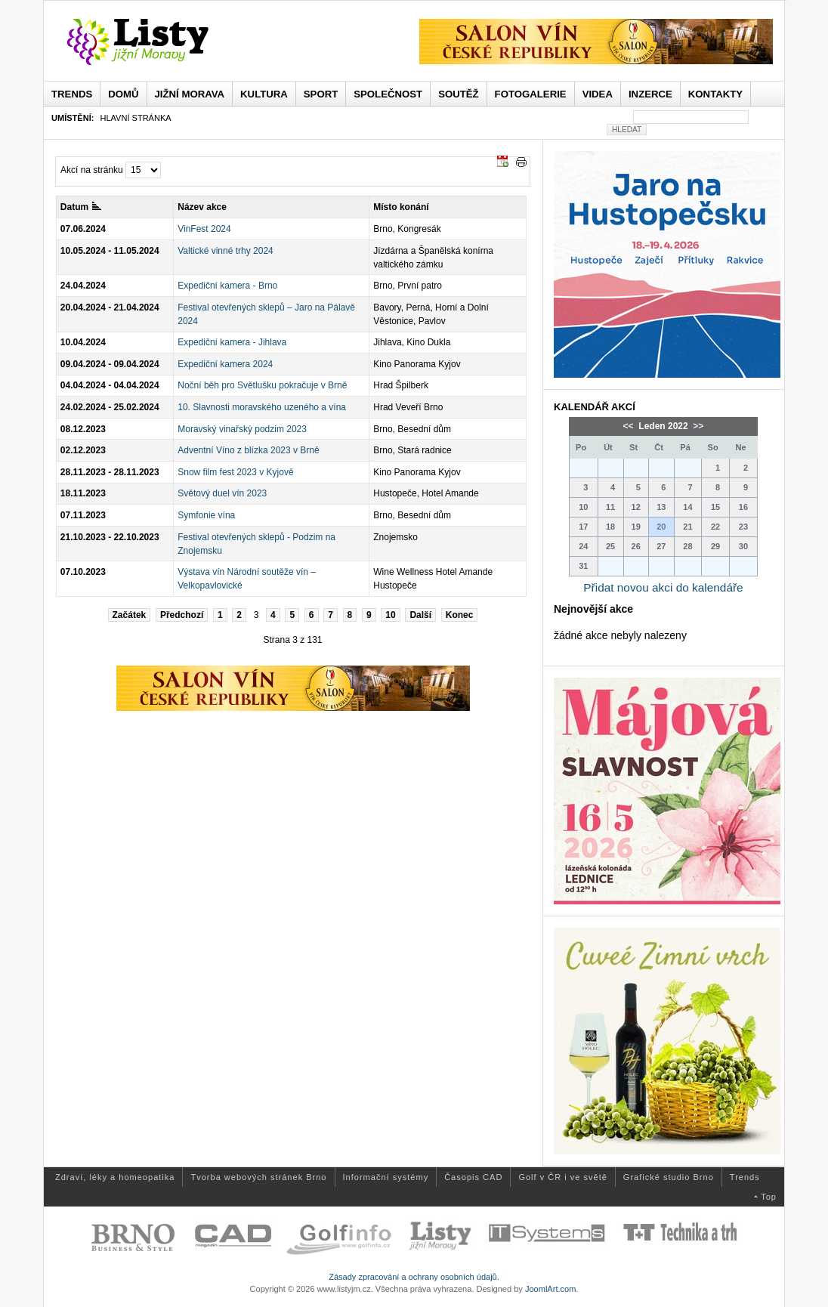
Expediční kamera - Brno (227, 285)
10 (390, 615)
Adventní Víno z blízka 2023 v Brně (248, 450)
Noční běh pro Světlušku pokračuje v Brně (262, 385)
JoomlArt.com (550, 1288)
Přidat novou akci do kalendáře (663, 587)
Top (769, 1196)
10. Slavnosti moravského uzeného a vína (262, 407)
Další (420, 615)
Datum (80, 207)
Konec (460, 615)
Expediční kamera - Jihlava (232, 342)
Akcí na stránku (91, 170)
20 (661, 526)
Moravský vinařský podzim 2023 (242, 429)
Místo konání (400, 207)
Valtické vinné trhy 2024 (225, 251)
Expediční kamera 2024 (225, 364)
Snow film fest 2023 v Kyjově (235, 472)
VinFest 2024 (204, 229)
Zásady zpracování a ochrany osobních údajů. (414, 1276)
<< (629, 426)
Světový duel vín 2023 (222, 493)
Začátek (130, 615)
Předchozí (181, 615)
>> (697, 426)
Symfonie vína (206, 515)
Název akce (202, 207)
